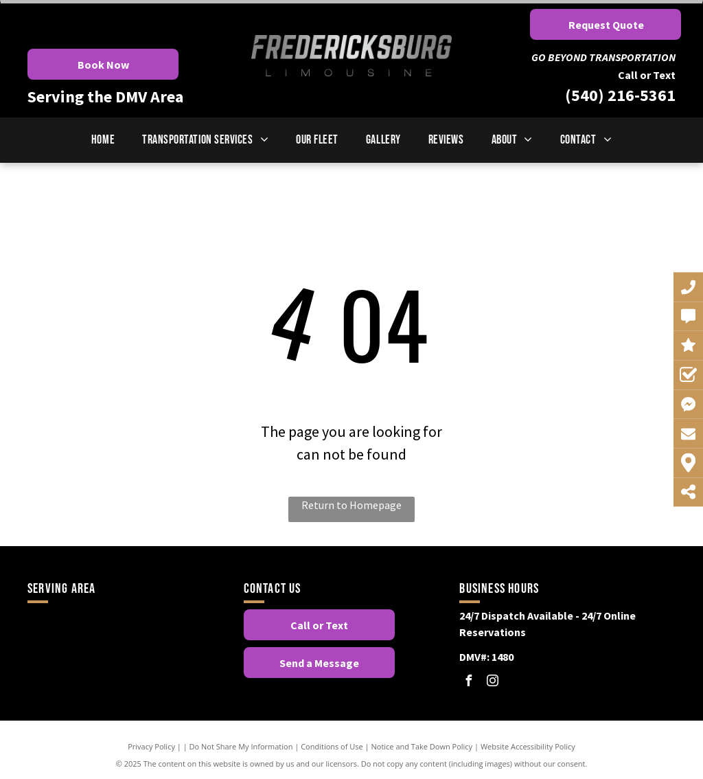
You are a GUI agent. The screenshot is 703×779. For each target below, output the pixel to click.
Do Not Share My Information (241, 746)
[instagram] (492, 682)
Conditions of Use (332, 746)
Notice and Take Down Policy (422, 746)
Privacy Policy (151, 746)
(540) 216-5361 (620, 95)
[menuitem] (103, 140)
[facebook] (468, 682)
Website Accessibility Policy (528, 746)
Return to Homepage (351, 505)
